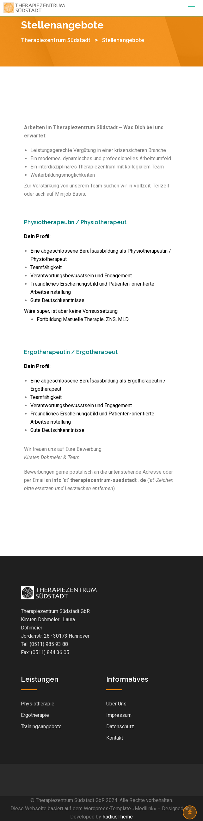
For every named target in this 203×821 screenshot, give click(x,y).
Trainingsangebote (41, 726)
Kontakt (114, 738)
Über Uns (116, 704)
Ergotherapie (35, 715)
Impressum (119, 715)
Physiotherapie (37, 704)
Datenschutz (120, 726)
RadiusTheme (117, 817)
